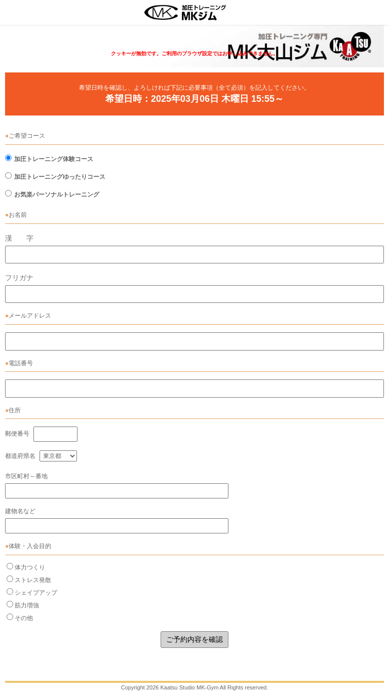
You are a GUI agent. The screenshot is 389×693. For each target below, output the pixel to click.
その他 (24, 618)
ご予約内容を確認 (194, 639)
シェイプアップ (36, 592)
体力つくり (30, 567)
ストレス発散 (33, 580)
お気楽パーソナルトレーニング (56, 194)
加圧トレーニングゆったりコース (59, 176)
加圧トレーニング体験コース (53, 159)
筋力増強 (27, 605)
